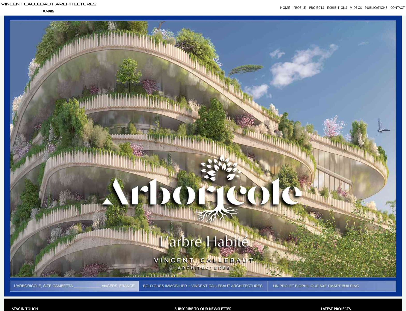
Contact (397, 8)
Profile (299, 8)
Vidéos (356, 8)
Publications (376, 8)
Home (285, 8)
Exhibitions (337, 8)
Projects (316, 8)
